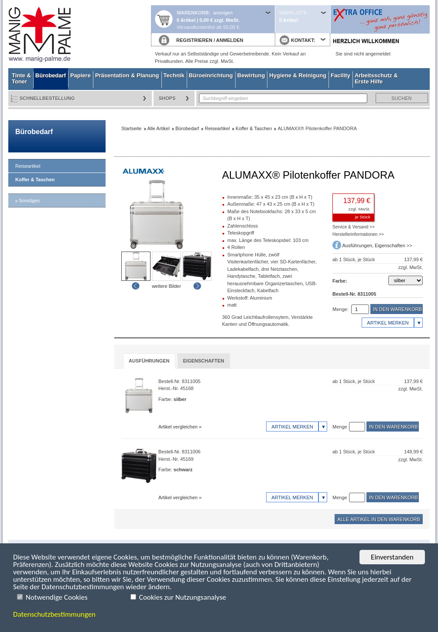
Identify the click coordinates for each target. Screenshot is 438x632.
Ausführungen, (358, 245)
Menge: (340, 309)
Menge (339, 426)
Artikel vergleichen (178, 426)
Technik (174, 75)
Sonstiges (29, 200)
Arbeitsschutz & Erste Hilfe (376, 78)
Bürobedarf (50, 75)
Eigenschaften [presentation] (203, 360)
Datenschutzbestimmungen (54, 614)
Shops (167, 98)
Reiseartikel (27, 166)
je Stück (362, 216)
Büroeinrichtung (211, 75)
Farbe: (339, 280)
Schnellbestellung (47, 98)
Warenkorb (193, 12)
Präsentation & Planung (127, 75)
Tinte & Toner (21, 78)
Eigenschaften (390, 245)
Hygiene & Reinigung (297, 75)
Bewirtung (251, 75)
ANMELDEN (229, 40)
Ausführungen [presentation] (149, 360)
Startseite (79, 34)
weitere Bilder (166, 286)
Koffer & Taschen (35, 179)
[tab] (149, 361)
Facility (340, 75)
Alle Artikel (158, 128)
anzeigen (223, 12)
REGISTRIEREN (194, 40)
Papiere (80, 75)
